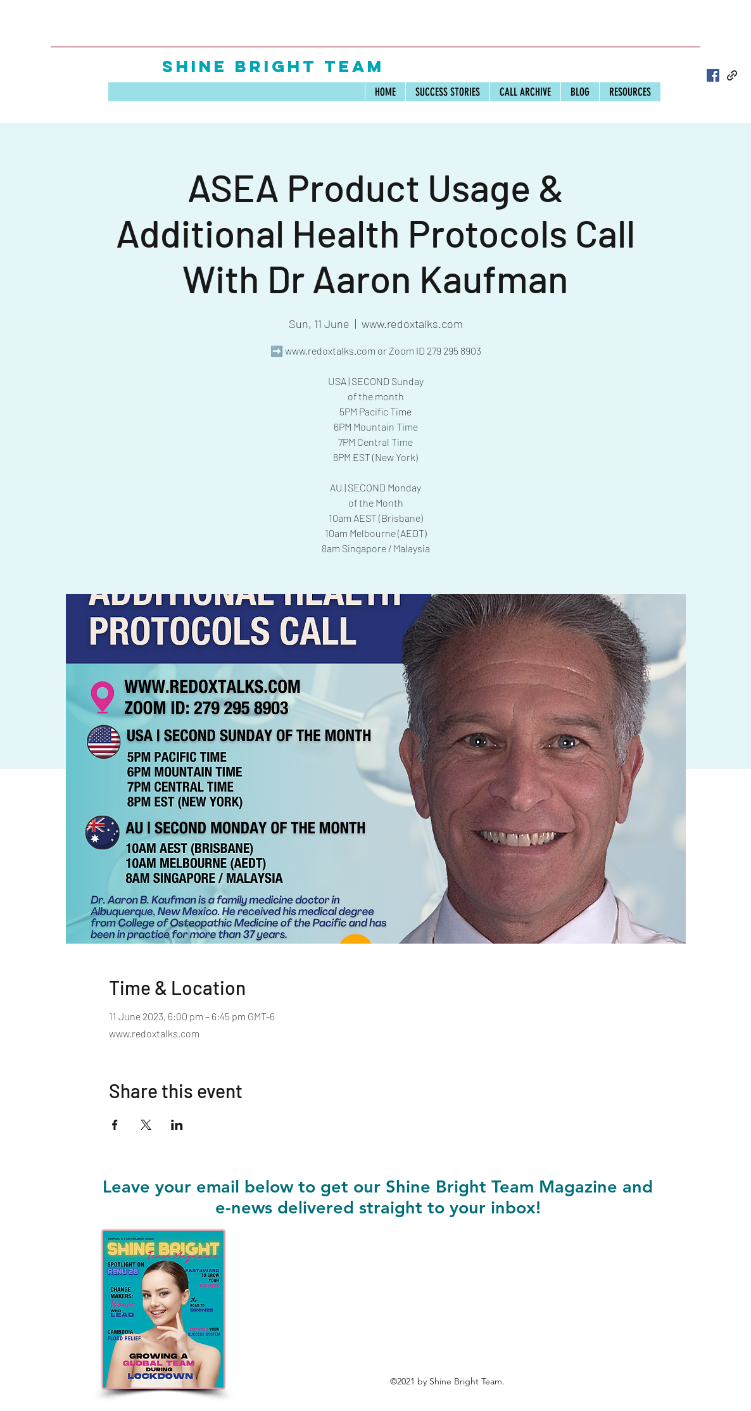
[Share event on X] (146, 1125)
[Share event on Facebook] (115, 1125)
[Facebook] (713, 75)
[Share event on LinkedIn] (177, 1125)
